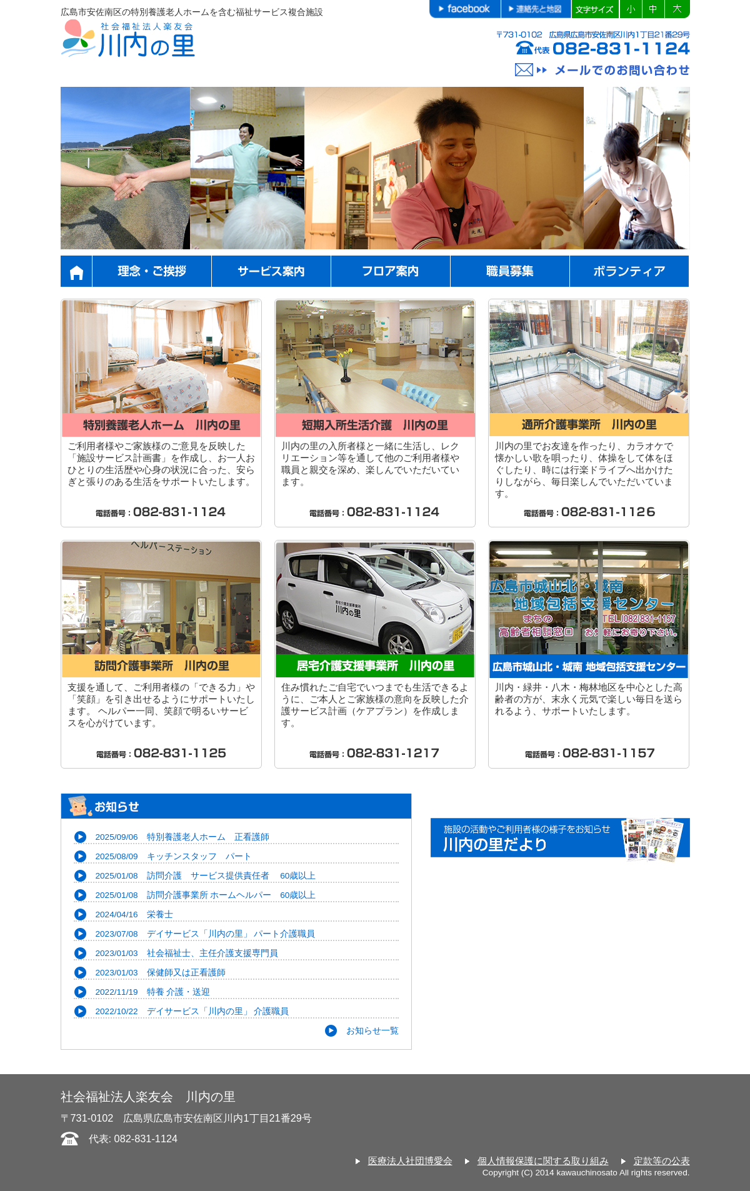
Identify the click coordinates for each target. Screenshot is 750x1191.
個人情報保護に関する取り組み (543, 1160)
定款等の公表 (662, 1160)
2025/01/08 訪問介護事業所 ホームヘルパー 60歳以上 (206, 895)
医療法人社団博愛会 (410, 1160)
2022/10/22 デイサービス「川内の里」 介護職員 (192, 1011)
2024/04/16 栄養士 (134, 914)
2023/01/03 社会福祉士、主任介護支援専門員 (187, 953)
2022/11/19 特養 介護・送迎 (153, 992)
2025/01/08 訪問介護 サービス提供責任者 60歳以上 (206, 875)
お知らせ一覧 (372, 1030)
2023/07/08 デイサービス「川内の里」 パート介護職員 (206, 934)
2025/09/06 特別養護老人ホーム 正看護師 (182, 837)
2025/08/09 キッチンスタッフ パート (174, 856)
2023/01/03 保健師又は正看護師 (161, 972)
